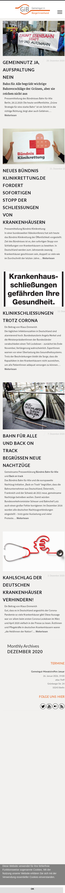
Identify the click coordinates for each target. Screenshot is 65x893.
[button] (2, 881)
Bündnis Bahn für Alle (47, 471)
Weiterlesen (11, 115)
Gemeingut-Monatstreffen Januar (47, 672)
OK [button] (32, 889)
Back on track (16, 476)
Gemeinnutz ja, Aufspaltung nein (21, 70)
